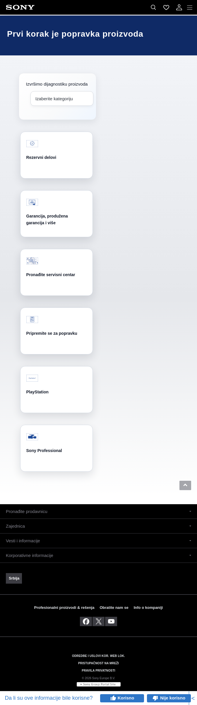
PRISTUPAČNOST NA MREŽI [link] (98, 663)
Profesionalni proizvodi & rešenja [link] (64, 607)
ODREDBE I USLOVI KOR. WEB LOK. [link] (98, 656)
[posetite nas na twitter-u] (98, 621)
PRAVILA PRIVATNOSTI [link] (98, 670)
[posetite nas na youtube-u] (111, 621)
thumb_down (155, 698)
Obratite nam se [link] (114, 607)
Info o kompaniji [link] (148, 607)
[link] (14, 578)
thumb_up (113, 698)
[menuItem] (166, 7)
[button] (185, 485)
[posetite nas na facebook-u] (86, 621)
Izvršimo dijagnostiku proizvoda (57, 83)
